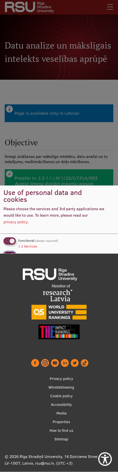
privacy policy (15, 222)
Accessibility (61, 404)
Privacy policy (61, 378)
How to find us (61, 430)
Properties (61, 422)
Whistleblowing (61, 387)
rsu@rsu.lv (44, 463)
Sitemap (61, 439)
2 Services (27, 246)
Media (61, 413)
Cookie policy (61, 396)
